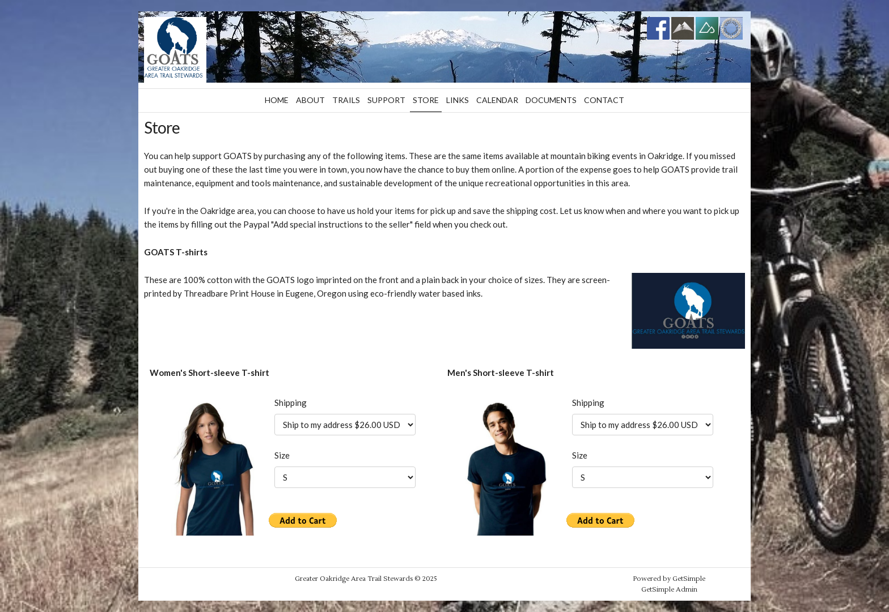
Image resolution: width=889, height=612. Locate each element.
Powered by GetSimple (669, 579)
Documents (551, 100)
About (310, 100)
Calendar (497, 100)
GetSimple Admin (669, 589)
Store (426, 100)
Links (457, 100)
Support (386, 100)
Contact (604, 100)
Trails (346, 100)
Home (277, 100)
